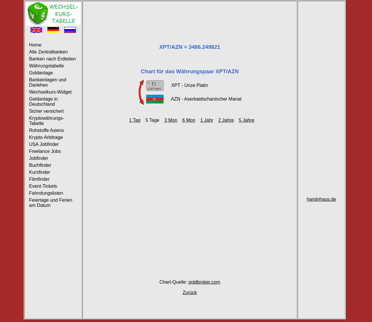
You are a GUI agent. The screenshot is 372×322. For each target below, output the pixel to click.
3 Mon (170, 120)
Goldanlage (41, 72)
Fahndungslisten (46, 193)
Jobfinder (38, 158)
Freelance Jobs (45, 151)
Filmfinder (39, 179)
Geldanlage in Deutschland (43, 101)
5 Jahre (246, 120)
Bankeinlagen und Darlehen (47, 82)
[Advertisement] (190, 15)
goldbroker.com (204, 282)
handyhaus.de (321, 199)
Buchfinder (40, 165)
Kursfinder (39, 172)
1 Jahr (206, 120)
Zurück (190, 292)
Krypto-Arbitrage (46, 137)
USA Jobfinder (44, 144)
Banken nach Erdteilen (52, 58)
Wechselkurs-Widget (50, 92)
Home (35, 44)
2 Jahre (226, 120)
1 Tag (134, 120)
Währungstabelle (46, 65)
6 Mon (188, 120)
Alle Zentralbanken (48, 51)
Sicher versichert (46, 111)
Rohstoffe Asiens (46, 130)
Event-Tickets (43, 186)
